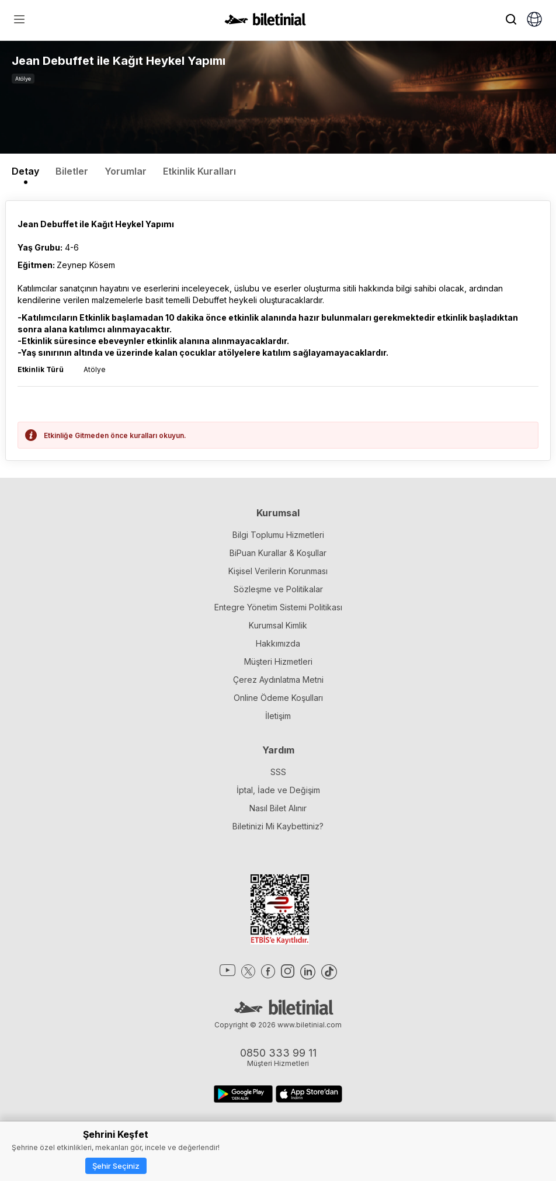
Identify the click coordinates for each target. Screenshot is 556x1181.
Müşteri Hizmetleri (278, 661)
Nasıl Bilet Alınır (278, 808)
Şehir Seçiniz (116, 1165)
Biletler (71, 171)
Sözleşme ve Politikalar (278, 589)
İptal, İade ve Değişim (278, 790)
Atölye (23, 78)
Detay (25, 171)
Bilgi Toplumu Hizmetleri (278, 535)
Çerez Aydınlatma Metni (278, 680)
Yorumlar (126, 171)
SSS (278, 772)
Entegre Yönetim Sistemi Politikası (278, 607)
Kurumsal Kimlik (278, 625)
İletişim (278, 716)
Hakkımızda (278, 643)
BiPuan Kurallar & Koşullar (278, 553)
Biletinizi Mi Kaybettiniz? (278, 826)
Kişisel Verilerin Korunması (278, 571)
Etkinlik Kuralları (199, 171)
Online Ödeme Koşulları (278, 698)
